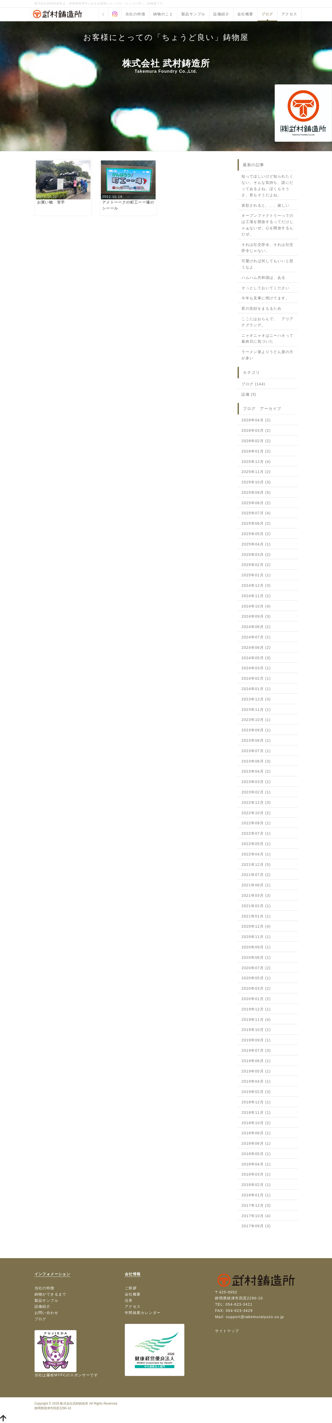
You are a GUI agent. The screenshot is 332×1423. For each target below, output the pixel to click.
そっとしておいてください (265, 288)
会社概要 (245, 14)
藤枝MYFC (56, 1375)
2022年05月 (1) (256, 844)
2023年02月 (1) (256, 792)
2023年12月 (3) (256, 699)
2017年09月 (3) (256, 1226)
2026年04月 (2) (256, 420)
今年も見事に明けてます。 (265, 298)
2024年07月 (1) (256, 637)
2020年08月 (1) (256, 957)
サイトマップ (227, 1331)
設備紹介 (221, 14)
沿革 (129, 1300)
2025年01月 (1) (256, 575)
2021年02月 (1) (256, 906)
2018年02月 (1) (256, 1185)
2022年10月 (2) (256, 813)
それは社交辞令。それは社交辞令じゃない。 (267, 247)
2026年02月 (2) (256, 441)
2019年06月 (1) (256, 1061)
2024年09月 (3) (256, 616)
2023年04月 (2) (256, 771)
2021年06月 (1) (256, 885)
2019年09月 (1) (256, 1040)
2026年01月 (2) (256, 451)
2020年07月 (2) (256, 968)
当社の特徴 (135, 14)
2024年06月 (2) (256, 647)
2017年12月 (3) (256, 1205)
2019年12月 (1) (256, 1009)
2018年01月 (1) (256, 1195)
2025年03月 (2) (256, 554)
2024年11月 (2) (256, 596)
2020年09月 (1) (256, 947)
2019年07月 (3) (256, 1050)
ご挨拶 (131, 1288)
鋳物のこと (163, 14)
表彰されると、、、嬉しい (265, 205)
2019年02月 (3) (256, 1092)
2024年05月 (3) (256, 658)
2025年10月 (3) (256, 482)
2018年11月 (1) (256, 1112)
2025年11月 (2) (256, 472)
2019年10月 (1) (256, 1030)
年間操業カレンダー (143, 1313)
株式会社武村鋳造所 (74, 1403)
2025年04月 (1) (256, 544)
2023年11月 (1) (256, 709)
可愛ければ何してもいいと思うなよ (267, 264)
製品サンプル (193, 14)
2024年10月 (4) (256, 606)
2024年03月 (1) (256, 668)
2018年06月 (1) (256, 1143)
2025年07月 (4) (256, 513)
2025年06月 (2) (256, 523)
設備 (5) (248, 394)
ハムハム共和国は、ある (263, 277)
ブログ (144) (253, 384)
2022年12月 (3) (256, 802)
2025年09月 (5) (256, 492)
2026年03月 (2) (256, 430)
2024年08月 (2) (256, 627)
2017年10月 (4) (256, 1216)
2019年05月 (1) (256, 1071)
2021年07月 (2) (256, 875)
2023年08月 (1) (256, 740)
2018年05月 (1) (256, 1154)
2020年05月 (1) (256, 978)
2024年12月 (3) (256, 585)
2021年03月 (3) (256, 895)
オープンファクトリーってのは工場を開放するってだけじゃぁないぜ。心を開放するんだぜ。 (267, 224)
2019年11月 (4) (256, 1019)
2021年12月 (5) (256, 864)
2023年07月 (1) (256, 751)
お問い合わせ (46, 1313)
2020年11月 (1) (256, 937)
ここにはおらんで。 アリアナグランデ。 (267, 322)
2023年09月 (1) (256, 730)
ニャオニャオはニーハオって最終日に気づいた (267, 338)
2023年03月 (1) (256, 782)
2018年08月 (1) (256, 1133)
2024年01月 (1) (256, 689)
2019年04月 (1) (256, 1081)
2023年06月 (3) (256, 761)
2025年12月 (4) (256, 462)
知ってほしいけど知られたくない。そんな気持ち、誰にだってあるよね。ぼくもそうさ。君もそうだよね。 (267, 185)
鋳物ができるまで (50, 1294)
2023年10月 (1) (256, 720)
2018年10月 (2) (256, 1123)
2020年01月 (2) (256, 999)
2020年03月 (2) (256, 988)
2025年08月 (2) (256, 503)
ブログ (267, 14)
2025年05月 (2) (256, 534)
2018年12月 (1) (256, 1102)
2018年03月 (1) (256, 1174)
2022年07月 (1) (256, 833)
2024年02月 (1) (256, 678)
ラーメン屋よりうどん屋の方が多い (267, 355)
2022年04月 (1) (256, 854)
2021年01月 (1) (256, 916)
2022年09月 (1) (256, 823)
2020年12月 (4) (256, 926)
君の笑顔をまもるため (261, 308)
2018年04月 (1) (256, 1164)
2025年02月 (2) (256, 565)
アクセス (289, 14)
